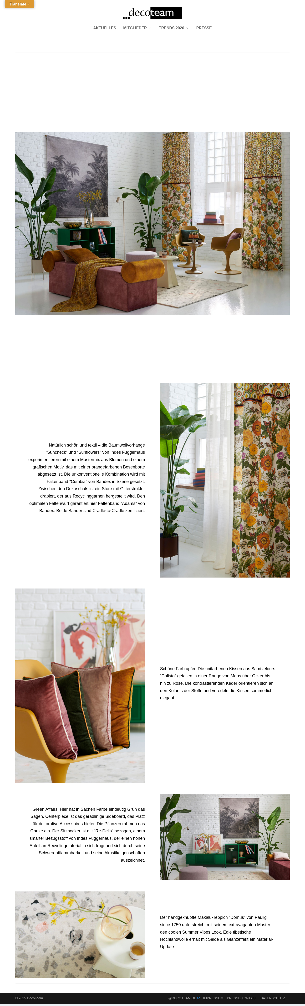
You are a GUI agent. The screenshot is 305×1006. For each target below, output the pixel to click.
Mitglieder (135, 30)
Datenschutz (272, 1000)
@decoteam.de (184, 1000)
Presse (204, 30)
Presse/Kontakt (242, 1000)
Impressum (213, 1000)
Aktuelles (104, 30)
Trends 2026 (171, 30)
